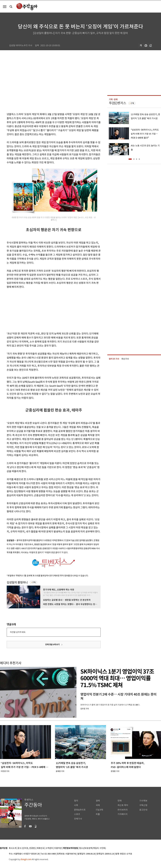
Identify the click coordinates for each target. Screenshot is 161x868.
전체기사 (78, 819)
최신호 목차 (123, 805)
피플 (98, 814)
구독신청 (143, 805)
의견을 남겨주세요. (18, 632)
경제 (98, 800)
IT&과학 (99, 810)
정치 (76, 800)
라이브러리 (123, 810)
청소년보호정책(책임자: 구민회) (92, 848)
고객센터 (49, 848)
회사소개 (12, 848)
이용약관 (58, 848)
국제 (98, 805)
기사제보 (143, 800)
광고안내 (143, 810)
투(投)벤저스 (117, 103)
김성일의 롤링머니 (17, 582)
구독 (34, 582)
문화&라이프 (80, 810)
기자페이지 (123, 814)
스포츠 (77, 814)
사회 (76, 805)
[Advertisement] (47, 309)
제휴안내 (40, 848)
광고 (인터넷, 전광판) (27, 848)
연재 (120, 800)
